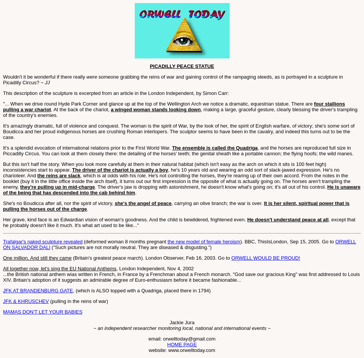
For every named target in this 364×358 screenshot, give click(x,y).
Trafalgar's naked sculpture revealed (42, 241)
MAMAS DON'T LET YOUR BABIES (42, 312)
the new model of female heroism (203, 241)
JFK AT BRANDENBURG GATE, (38, 290)
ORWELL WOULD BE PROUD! (266, 258)
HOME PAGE (182, 344)
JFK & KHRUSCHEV (26, 301)
